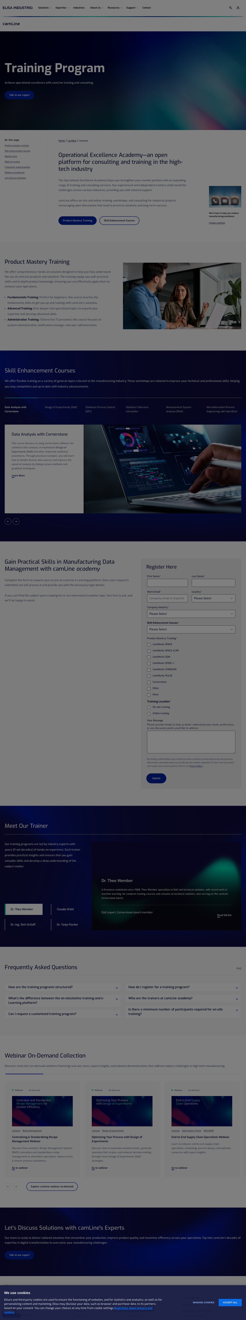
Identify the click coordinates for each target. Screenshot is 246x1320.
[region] (123, 1302)
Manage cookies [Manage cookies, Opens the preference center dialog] (203, 1302)
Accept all (230, 1302)
